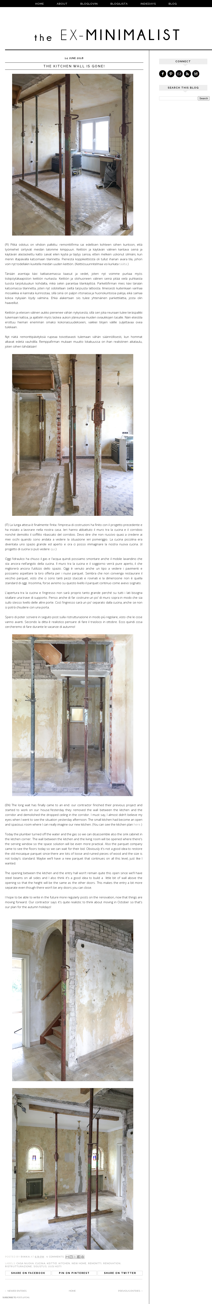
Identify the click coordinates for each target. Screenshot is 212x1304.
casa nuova (25, 1263)
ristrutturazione (18, 1266)
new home (79, 1263)
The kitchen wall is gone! (74, 66)
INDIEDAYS (148, 3)
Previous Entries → (130, 1290)
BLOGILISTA (119, 3)
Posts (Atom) (23, 1297)
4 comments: (55, 1256)
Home (39, 3)
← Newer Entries (15, 1290)
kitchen (64, 1263)
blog (173, 3)
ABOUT (62, 3)
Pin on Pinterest (74, 1273)
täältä (123, 264)
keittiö (52, 1263)
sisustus (40, 1266)
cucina (40, 1263)
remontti (95, 1263)
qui (52, 549)
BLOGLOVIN (89, 3)
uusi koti (55, 1266)
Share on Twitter (120, 1273)
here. (137, 824)
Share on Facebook (28, 1273)
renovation (112, 1263)
